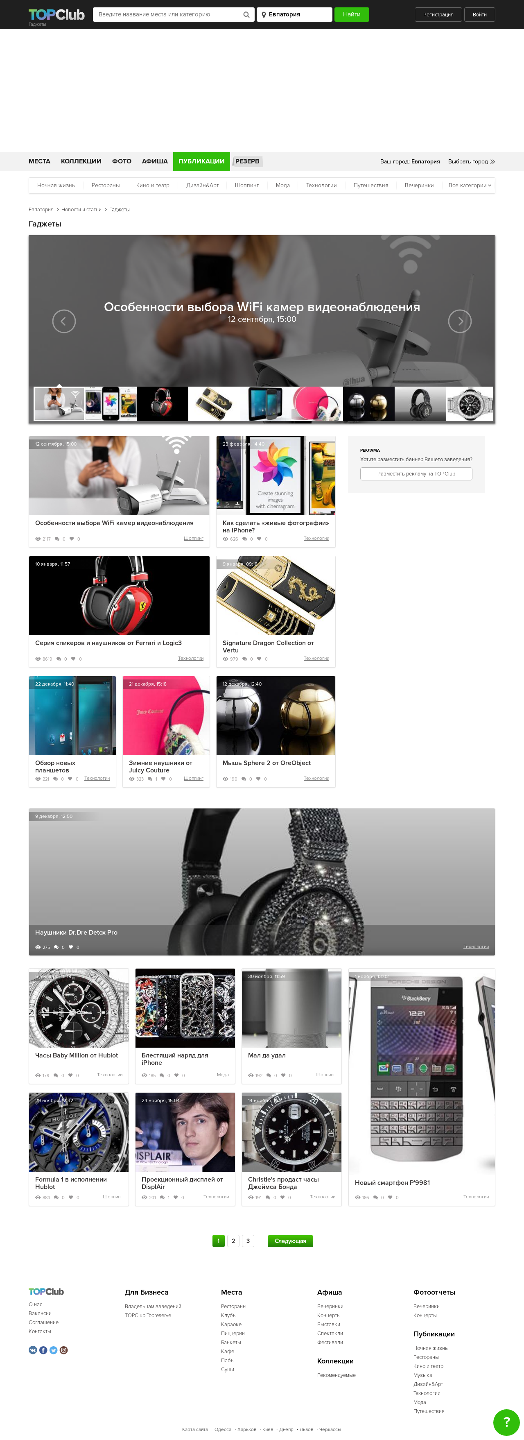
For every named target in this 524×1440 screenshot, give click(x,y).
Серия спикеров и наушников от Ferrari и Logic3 (108, 643)
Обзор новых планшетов (55, 766)
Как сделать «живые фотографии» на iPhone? (276, 526)
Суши (227, 1369)
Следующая (290, 1241)
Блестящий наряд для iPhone (175, 1059)
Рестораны (106, 185)
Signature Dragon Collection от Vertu (268, 646)
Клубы (229, 1315)
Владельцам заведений (153, 1306)
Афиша (155, 161)
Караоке (231, 1324)
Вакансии (40, 1313)
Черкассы (330, 1429)
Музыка (422, 1375)
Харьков (246, 1429)
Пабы (228, 1360)
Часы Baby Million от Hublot (76, 1055)
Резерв (247, 161)
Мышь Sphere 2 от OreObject (267, 763)
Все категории (468, 185)
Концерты (329, 1315)
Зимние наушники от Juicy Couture (160, 766)
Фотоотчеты (434, 1292)
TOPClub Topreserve (148, 1315)
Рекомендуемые (336, 1375)
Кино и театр (152, 185)
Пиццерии (233, 1333)
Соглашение (44, 1322)
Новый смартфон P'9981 (392, 1182)
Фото (121, 161)
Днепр (286, 1429)
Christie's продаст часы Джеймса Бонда (283, 1183)
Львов (306, 1429)
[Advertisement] (262, 90)
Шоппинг (247, 185)
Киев (267, 1429)
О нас (35, 1304)
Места (39, 161)
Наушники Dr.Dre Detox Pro (76, 932)
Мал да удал (267, 1055)
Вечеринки (419, 185)
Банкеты (231, 1342)
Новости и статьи (81, 209)
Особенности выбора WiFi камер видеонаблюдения (114, 523)
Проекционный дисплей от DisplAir (182, 1183)
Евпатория (41, 209)
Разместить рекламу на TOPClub (416, 474)
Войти (480, 14)
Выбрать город (468, 161)
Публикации (201, 161)
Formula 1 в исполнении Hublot (71, 1183)
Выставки (328, 1324)
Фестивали (330, 1342)
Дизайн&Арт (202, 185)
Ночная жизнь (56, 185)
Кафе (227, 1351)
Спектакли (330, 1333)
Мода (283, 185)
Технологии (321, 185)
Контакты (40, 1331)
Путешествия (371, 185)
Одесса (223, 1429)
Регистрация (438, 14)
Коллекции (81, 161)
